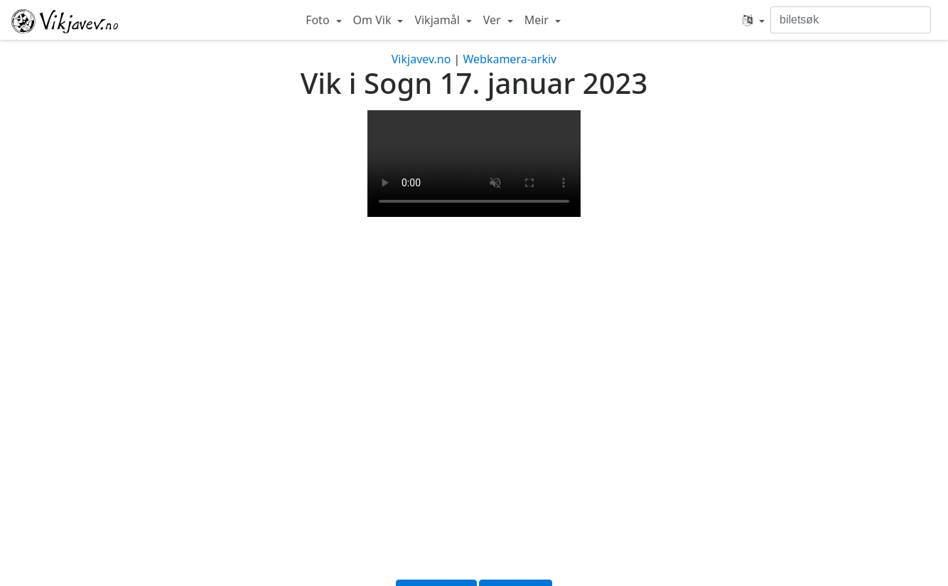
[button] (753, 20)
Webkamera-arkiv (509, 59)
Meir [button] (537, 20)
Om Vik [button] (373, 20)
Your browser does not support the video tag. (474, 163)
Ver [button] (493, 20)
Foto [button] (319, 20)
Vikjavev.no (421, 59)
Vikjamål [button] (438, 20)
